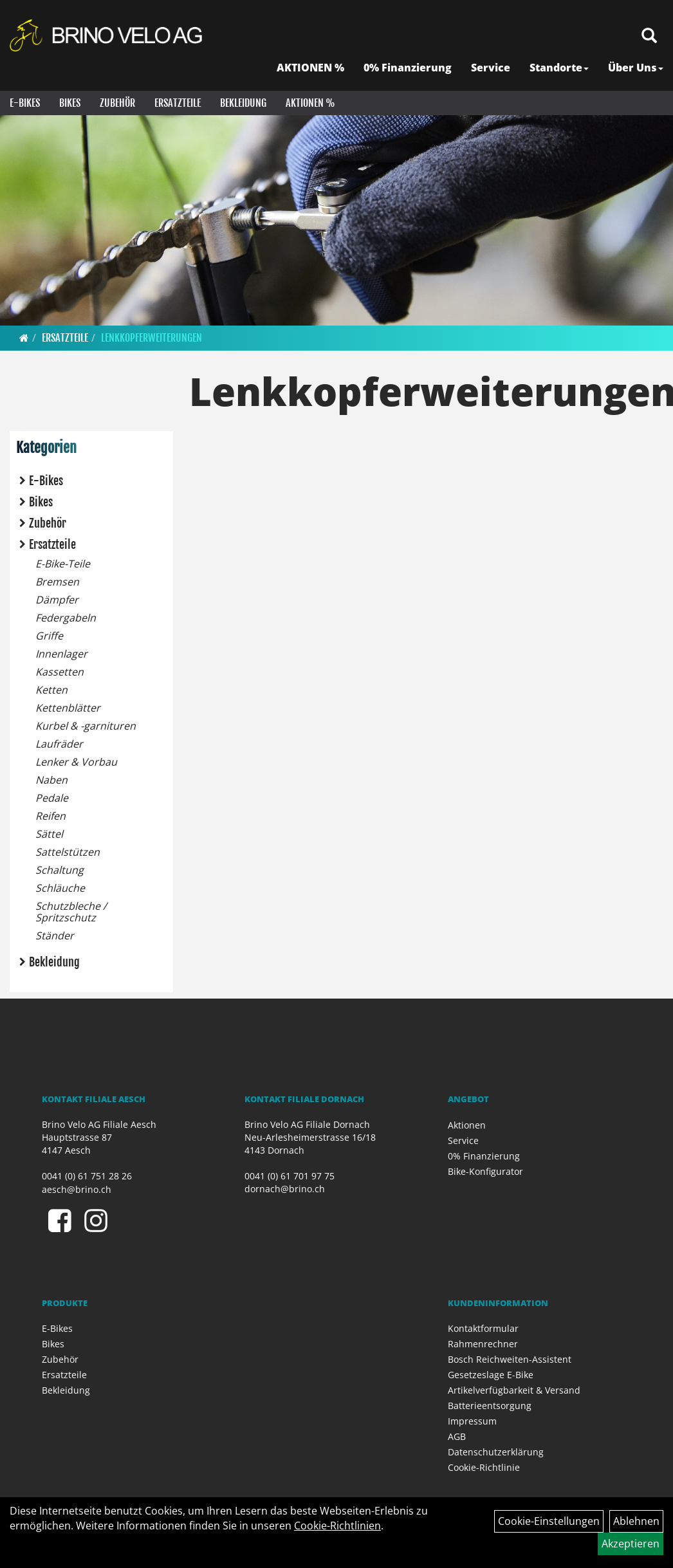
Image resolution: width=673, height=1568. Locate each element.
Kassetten (59, 672)
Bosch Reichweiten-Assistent (509, 1359)
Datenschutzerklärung (496, 1452)
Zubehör (117, 103)
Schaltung (59, 870)
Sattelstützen (67, 852)
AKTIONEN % (310, 67)
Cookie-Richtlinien (337, 1525)
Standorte (559, 67)
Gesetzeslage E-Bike (490, 1375)
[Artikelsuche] (649, 36)
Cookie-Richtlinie (484, 1467)
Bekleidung (243, 103)
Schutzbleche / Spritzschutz (71, 912)
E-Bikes (25, 103)
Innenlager (61, 654)
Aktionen (467, 1125)
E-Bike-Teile (62, 564)
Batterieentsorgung (489, 1405)
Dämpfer (56, 600)
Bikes (69, 103)
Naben (51, 780)
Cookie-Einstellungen (549, 1521)
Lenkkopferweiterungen (151, 337)
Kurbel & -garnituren (85, 726)
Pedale (51, 798)
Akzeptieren (630, 1543)
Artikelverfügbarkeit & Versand (514, 1390)
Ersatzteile (177, 103)
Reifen (50, 816)
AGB (457, 1436)
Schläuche (60, 888)
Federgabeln (65, 618)
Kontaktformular (483, 1328)
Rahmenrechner (483, 1344)
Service (490, 67)
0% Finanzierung (408, 67)
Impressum (472, 1421)
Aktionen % (310, 103)
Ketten (51, 690)
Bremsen (57, 582)
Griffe (49, 636)
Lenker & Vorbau (76, 762)
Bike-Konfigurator (485, 1171)
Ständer (54, 935)
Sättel (49, 834)
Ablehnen (636, 1521)
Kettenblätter (67, 708)
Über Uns (635, 67)
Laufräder (59, 744)
